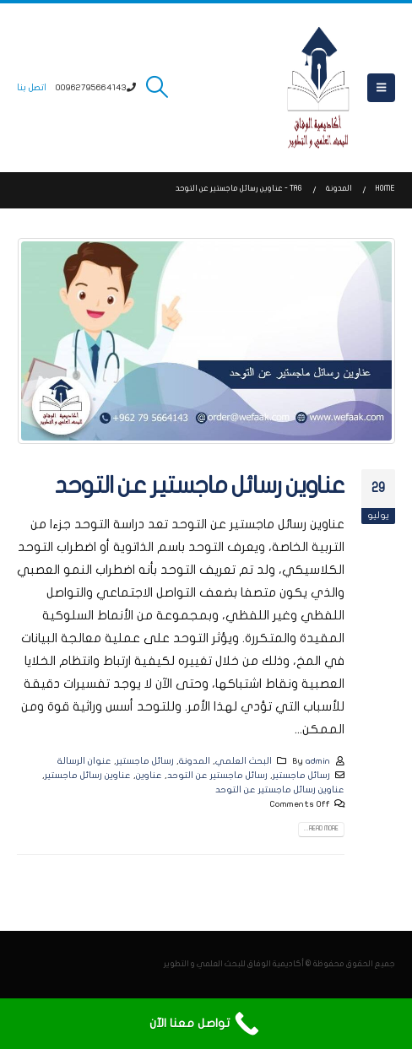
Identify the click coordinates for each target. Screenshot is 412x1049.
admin (318, 760)
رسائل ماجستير (145, 760)
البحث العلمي (243, 760)
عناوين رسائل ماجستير (88, 775)
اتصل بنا (31, 87)
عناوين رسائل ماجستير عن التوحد (199, 485)
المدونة (194, 760)
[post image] (206, 341)
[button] (381, 87)
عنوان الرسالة (84, 760)
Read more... (321, 828)
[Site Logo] (318, 87)
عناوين (149, 775)
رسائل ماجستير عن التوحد (217, 775)
